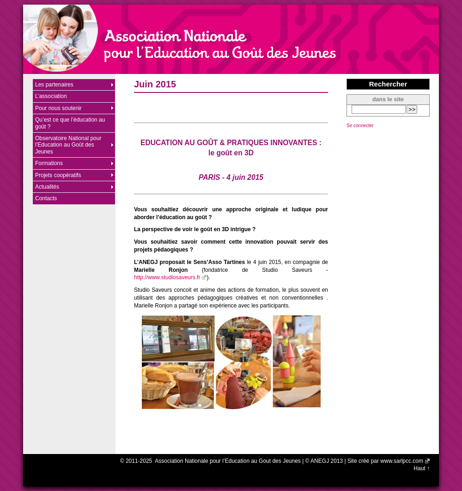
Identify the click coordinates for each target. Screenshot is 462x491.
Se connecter (360, 125)
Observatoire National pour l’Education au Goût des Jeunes (68, 145)
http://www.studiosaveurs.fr (167, 277)
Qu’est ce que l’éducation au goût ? (70, 123)
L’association (51, 96)
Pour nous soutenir (58, 108)
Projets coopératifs (58, 175)
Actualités (47, 187)
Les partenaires (54, 84)
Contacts (46, 198)
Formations (49, 163)
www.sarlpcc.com (401, 461)
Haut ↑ (421, 468)
